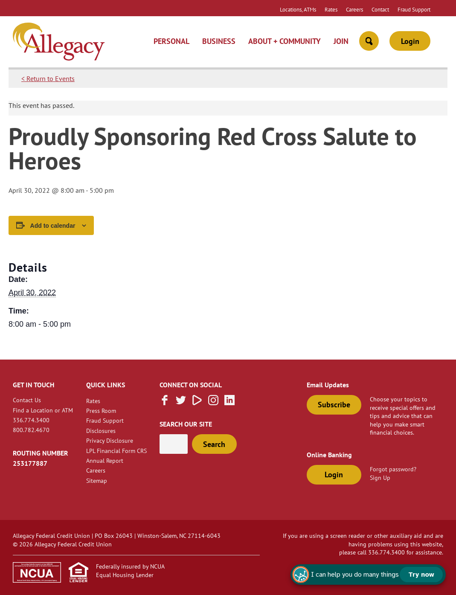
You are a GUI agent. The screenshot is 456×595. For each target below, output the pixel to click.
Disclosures (101, 430)
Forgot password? (393, 469)
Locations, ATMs (298, 9)
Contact (380, 9)
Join (341, 41)
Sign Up (380, 477)
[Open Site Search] (369, 41)
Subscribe (334, 404)
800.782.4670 (31, 429)
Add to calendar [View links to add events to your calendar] (53, 225)
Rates (331, 9)
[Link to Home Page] (59, 43)
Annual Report (104, 460)
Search (214, 444)
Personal (171, 41)
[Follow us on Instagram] (213, 402)
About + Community (284, 41)
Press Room (101, 410)
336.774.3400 (31, 420)
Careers (354, 9)
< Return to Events (48, 78)
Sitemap (96, 480)
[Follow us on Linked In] (229, 402)
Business (218, 41)
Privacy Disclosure (109, 440)
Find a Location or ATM (43, 410)
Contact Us (27, 399)
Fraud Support (414, 9)
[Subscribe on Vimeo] (197, 402)
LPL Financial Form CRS (116, 450)
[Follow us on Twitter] (181, 402)
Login (410, 41)
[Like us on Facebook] (165, 402)
